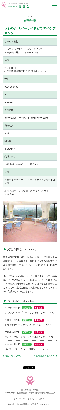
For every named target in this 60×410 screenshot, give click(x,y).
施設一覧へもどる (13, 356)
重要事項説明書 (41, 191)
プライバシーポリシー (37, 399)
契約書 (24, 191)
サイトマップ (19, 399)
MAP (47, 71)
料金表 (10, 194)
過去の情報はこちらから (44, 356)
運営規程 (11, 191)
